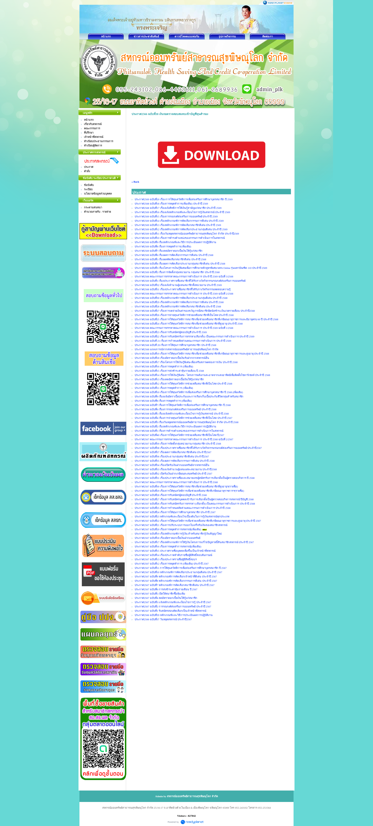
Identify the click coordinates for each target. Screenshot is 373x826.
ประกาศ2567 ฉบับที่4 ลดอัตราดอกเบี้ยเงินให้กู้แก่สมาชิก (166, 597)
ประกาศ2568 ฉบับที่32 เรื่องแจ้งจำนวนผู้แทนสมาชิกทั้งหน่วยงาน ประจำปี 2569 (178, 285)
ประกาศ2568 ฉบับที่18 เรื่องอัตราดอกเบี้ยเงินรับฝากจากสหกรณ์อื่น (172, 357)
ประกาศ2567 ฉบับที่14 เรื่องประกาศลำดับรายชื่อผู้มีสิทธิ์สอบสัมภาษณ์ (173, 555)
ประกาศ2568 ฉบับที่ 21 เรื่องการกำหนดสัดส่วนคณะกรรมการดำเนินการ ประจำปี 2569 (183, 340)
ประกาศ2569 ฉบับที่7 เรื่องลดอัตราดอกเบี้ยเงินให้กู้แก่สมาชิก (168, 250)
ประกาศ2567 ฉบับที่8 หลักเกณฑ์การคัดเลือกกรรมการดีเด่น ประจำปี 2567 (176, 580)
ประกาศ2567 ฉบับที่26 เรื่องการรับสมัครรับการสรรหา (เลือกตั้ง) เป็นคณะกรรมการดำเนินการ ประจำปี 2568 (195, 503)
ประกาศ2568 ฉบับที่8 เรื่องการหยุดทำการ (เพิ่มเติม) (163, 400)
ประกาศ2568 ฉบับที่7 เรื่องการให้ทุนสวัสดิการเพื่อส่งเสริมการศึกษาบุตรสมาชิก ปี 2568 (183, 405)
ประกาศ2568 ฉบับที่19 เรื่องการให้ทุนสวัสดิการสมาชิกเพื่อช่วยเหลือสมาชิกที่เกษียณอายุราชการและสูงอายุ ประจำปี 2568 (202, 353)
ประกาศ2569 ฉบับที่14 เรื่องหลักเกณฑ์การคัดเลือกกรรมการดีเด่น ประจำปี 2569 (179, 220)
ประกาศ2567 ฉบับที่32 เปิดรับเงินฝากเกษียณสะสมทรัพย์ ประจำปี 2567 (173, 473)
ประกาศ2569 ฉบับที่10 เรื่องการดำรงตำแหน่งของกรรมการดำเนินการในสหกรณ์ (180, 237)
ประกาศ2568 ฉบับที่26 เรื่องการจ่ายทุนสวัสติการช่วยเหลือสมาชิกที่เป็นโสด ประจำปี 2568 (184, 315)
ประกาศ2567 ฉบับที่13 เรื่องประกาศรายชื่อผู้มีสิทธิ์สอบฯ (166, 559)
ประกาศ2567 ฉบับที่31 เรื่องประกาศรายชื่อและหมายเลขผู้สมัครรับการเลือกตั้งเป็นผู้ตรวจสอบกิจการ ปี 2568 (195, 477)
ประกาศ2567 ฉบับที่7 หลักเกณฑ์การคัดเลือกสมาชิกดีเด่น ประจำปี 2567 (175, 585)
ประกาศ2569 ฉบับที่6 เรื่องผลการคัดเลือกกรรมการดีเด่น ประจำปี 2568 (174, 255)
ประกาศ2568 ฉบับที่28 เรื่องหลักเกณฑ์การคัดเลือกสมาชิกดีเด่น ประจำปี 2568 (178, 306)
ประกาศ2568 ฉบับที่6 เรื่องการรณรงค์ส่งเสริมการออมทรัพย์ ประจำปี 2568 (175, 409)
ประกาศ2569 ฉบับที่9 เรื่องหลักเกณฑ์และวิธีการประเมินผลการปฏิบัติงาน (175, 242)
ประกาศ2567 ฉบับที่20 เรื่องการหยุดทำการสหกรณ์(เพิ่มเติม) (168, 529)
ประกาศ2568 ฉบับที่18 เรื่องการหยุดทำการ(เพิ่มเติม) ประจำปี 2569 (172, 203)
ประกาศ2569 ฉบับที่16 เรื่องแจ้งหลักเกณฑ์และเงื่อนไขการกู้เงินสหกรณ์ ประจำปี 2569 (182, 212)
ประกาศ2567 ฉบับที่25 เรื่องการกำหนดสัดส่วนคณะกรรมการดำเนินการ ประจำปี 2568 (183, 507)
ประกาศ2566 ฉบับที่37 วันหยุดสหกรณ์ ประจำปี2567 (163, 619)
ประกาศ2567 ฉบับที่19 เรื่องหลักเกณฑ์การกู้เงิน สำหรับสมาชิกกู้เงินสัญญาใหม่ (178, 533)
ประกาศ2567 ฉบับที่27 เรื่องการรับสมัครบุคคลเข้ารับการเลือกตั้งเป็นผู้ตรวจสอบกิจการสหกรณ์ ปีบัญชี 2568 (194, 499)
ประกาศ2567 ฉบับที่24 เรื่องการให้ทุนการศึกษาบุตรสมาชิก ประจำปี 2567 (175, 512)
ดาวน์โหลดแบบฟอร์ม (187, 36)
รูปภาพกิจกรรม (227, 36)
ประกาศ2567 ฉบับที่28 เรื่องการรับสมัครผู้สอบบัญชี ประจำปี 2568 (171, 495)
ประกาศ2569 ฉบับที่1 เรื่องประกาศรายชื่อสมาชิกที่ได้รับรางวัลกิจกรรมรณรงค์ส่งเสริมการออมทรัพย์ (190, 280)
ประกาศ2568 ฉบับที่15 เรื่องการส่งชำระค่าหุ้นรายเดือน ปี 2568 (169, 370)
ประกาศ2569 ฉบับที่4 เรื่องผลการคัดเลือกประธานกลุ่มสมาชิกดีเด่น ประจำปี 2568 (180, 263)
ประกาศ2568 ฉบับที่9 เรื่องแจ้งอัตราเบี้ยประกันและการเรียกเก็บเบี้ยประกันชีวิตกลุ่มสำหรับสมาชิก (189, 396)
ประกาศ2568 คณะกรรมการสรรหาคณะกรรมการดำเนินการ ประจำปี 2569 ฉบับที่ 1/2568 (184, 327)
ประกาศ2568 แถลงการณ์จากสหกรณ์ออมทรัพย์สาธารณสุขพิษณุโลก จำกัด (176, 349)
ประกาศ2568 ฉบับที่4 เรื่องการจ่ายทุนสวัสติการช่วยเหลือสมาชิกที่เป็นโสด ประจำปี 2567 (183, 417)
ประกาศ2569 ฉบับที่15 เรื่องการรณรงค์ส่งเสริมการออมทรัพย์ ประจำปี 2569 (176, 216)
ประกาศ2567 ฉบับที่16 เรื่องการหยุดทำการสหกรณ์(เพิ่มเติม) (168, 546)
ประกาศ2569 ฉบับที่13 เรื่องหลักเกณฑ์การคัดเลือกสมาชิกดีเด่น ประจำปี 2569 (178, 225)
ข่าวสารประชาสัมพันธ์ (146, 36)
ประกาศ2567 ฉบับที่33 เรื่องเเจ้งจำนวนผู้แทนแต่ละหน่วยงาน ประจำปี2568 (176, 469)
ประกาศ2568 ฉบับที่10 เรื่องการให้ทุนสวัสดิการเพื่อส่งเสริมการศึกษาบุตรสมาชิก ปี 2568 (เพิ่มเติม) (189, 392)
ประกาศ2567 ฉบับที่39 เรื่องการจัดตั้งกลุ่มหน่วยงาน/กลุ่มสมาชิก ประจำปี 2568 (178, 443)
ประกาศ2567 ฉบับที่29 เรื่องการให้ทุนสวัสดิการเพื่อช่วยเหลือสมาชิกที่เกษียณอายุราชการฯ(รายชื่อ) (189, 490)
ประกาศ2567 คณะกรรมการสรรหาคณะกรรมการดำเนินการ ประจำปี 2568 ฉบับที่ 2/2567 (184, 439)
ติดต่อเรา (267, 36)
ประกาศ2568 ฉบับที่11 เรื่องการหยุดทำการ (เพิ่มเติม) (164, 387)
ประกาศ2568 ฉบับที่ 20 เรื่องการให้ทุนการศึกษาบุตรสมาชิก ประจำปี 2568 (175, 345)
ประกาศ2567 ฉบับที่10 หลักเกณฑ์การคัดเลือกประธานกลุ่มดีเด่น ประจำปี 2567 (178, 572)
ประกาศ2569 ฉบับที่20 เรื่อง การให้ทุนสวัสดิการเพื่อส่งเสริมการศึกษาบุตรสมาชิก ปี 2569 (184, 199)
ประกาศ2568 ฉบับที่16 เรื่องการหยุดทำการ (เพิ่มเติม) (164, 366)
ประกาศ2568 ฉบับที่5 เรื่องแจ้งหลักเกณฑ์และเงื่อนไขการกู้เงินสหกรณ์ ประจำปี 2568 (182, 413)
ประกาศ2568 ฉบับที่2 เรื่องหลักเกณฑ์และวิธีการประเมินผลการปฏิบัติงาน (175, 426)
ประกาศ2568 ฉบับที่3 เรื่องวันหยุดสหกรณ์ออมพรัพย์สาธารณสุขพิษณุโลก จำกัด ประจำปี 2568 (186, 422)
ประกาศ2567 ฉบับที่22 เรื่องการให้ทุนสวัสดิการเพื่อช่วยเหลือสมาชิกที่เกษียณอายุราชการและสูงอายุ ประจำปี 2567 (198, 520)
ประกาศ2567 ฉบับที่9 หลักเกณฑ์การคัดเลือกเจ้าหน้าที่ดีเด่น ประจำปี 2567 (176, 576)
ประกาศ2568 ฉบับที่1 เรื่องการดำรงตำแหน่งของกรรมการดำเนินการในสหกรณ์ (179, 430)
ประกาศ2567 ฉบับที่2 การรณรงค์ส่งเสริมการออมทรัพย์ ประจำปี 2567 (173, 606)
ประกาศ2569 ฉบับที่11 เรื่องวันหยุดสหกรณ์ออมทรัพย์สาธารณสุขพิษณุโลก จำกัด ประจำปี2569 (187, 233)
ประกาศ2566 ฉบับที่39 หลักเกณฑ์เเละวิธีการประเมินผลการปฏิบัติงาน (174, 615)
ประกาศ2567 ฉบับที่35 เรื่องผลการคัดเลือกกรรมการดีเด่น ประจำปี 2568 (175, 460)
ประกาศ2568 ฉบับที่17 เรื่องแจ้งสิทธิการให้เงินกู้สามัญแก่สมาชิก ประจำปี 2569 (178, 207)
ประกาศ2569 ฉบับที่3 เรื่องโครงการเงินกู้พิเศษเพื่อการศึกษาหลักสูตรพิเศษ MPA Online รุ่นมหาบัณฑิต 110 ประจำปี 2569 (201, 267)
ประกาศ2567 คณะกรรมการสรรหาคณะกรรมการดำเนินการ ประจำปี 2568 (176, 482)
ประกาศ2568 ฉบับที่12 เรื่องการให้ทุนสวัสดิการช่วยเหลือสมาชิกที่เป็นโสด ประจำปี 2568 (183, 383)
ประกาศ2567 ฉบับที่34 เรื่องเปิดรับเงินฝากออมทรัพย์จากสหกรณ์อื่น (172, 465)
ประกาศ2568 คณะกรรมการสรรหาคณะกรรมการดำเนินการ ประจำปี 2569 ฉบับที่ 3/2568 (184, 276)
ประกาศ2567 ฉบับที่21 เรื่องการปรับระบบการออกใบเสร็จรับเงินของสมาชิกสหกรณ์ (181, 525)
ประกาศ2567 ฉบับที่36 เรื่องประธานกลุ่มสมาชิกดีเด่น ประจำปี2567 (172, 456)
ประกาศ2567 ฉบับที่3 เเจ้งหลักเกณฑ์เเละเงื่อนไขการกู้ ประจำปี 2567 (173, 602)
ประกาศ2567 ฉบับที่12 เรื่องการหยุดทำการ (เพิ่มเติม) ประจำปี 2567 (172, 563)
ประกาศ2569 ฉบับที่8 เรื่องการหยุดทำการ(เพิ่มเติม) (163, 246)
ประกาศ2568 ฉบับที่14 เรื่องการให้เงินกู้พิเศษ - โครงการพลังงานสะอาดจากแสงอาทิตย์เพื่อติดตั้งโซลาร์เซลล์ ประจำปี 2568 (202, 375)
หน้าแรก (106, 36)
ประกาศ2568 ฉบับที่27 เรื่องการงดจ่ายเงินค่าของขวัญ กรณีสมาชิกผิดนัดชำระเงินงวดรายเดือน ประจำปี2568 (195, 310)
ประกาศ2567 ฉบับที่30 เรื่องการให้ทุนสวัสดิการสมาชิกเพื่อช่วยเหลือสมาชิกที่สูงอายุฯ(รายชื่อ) (186, 486)
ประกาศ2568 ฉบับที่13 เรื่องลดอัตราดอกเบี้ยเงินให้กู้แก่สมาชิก (169, 379)
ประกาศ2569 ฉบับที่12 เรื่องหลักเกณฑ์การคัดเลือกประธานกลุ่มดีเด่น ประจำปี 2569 (181, 229)
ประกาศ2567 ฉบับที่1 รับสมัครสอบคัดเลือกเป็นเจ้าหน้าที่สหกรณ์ (170, 610)
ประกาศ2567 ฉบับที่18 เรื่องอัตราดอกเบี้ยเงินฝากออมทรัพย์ (167, 537)
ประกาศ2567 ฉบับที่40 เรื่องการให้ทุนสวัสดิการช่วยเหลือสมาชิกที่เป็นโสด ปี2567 (179, 435)
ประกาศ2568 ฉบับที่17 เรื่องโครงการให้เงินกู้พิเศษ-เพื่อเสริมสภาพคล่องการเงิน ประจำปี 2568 (186, 362)
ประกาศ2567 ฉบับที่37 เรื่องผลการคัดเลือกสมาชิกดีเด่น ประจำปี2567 (173, 452)
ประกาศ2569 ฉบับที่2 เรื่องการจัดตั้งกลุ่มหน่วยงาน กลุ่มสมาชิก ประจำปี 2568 (177, 272)
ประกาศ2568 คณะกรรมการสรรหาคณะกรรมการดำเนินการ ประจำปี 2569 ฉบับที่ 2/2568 (184, 293)
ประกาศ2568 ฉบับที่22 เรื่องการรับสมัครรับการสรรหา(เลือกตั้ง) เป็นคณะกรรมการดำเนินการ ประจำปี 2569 (194, 336)
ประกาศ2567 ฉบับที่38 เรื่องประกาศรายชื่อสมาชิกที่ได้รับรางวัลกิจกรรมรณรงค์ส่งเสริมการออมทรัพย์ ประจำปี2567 (198, 447)
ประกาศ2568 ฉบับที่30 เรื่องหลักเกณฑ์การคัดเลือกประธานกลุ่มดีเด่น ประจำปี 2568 (181, 297)
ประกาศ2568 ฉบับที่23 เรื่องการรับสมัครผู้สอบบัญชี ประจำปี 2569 (171, 332)
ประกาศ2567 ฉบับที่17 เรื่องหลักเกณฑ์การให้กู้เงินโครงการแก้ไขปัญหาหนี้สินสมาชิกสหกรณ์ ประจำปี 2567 (194, 542)
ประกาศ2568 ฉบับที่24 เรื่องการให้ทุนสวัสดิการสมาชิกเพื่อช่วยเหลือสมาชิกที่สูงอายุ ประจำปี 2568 (189, 323)
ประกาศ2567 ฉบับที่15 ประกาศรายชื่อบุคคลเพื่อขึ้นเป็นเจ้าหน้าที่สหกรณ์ (175, 550)
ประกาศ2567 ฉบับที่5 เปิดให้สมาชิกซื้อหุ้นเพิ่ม (160, 593)
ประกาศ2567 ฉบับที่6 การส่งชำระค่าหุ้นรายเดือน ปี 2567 (166, 589)
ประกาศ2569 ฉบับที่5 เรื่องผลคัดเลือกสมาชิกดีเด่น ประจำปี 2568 (170, 259)
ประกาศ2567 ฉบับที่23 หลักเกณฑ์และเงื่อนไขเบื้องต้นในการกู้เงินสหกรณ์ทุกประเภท (182, 516)
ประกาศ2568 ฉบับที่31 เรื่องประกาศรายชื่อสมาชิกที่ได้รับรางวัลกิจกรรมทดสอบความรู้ (183, 289)
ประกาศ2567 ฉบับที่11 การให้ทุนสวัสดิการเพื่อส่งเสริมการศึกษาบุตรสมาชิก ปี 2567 (181, 567)
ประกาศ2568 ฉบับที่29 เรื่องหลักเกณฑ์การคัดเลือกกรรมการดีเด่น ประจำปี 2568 (179, 302)
